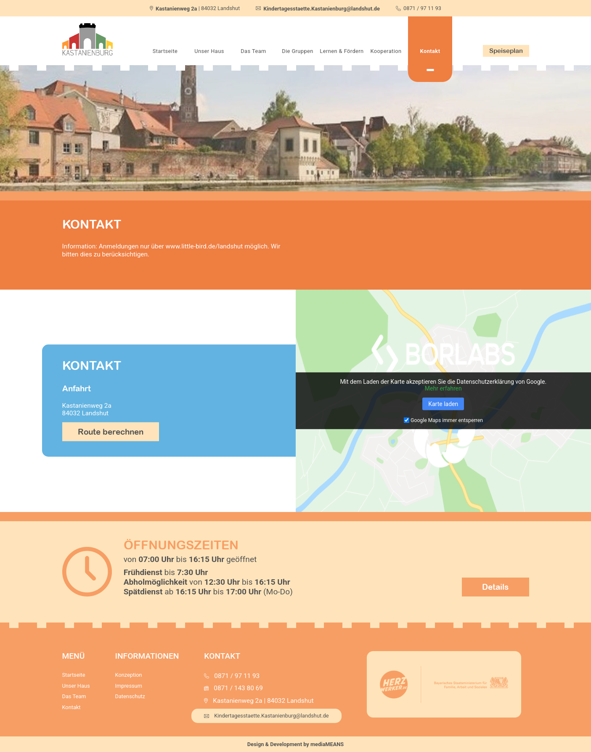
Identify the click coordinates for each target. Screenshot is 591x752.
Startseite (165, 51)
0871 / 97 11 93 (422, 8)
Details (495, 586)
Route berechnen (110, 431)
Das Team (253, 51)
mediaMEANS (327, 744)
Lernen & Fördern (341, 51)
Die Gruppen (297, 51)
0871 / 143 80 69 (238, 688)
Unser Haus (209, 51)
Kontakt (430, 51)
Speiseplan (506, 50)
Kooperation (385, 51)
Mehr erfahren (443, 388)
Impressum (128, 686)
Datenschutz (130, 696)
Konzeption (128, 675)
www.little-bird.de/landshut (204, 246)
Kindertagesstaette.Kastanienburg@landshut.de (266, 715)
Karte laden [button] (443, 404)
